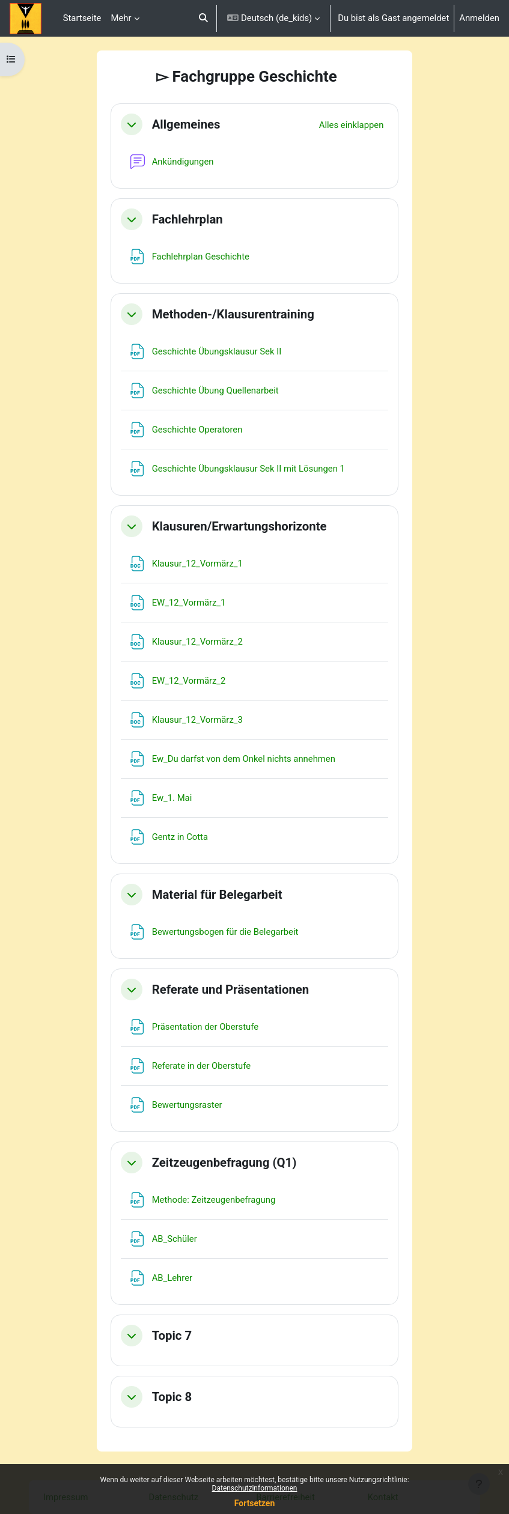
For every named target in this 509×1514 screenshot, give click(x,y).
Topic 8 (172, 1397)
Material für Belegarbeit (217, 894)
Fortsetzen (254, 1503)
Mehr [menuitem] (121, 18)
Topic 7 (172, 1335)
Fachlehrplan (187, 219)
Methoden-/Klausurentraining (233, 314)
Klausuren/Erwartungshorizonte (239, 526)
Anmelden (479, 18)
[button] (203, 18)
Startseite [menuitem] (82, 18)
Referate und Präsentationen (230, 989)
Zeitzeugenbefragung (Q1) (224, 1162)
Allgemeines (186, 124)
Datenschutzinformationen (254, 1488)
